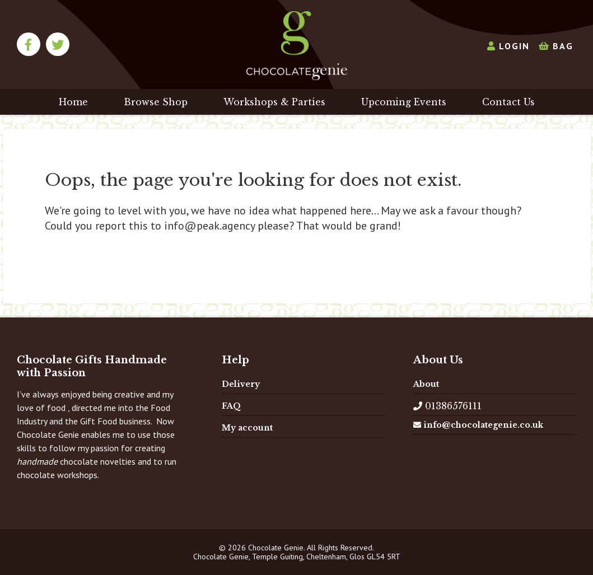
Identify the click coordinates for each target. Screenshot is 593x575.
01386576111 (447, 406)
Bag (556, 46)
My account (247, 428)
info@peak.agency (209, 225)
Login (508, 46)
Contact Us (508, 101)
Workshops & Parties (274, 101)
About (426, 384)
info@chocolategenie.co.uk (478, 425)
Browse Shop (156, 101)
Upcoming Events (403, 101)
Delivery (241, 384)
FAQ (231, 406)
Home (73, 101)
